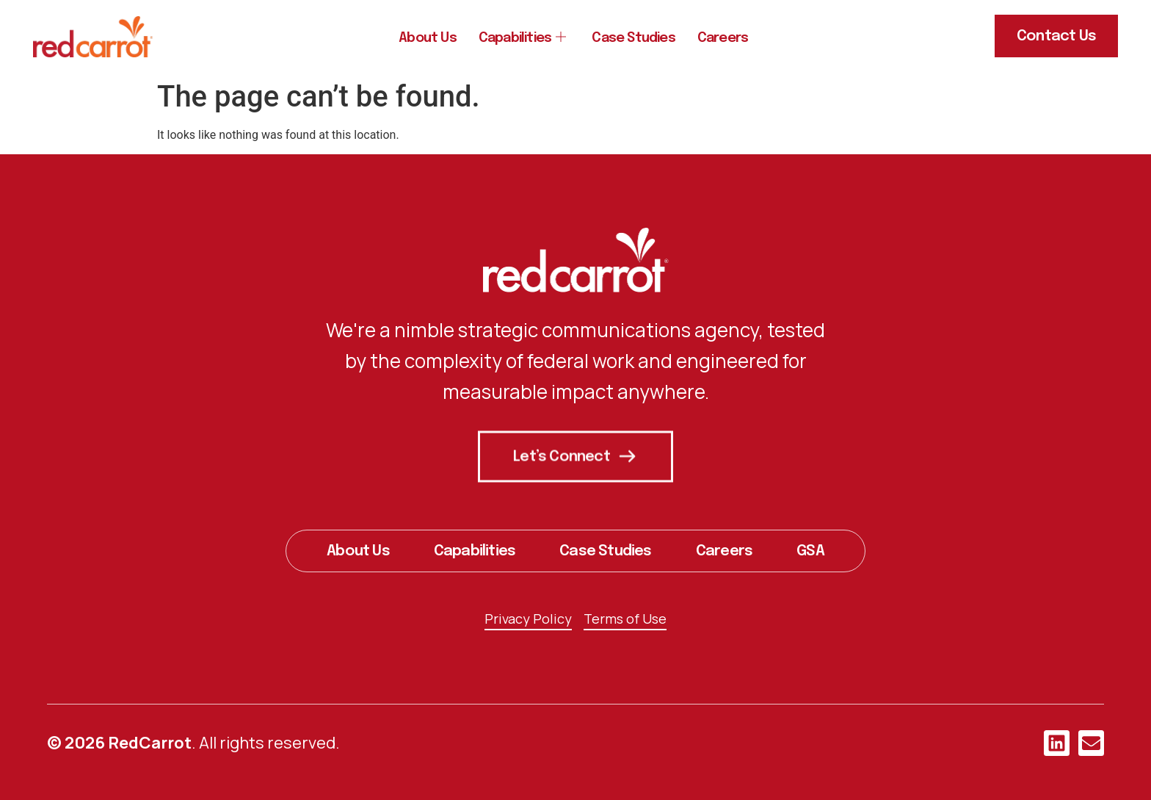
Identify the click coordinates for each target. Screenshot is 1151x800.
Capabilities (517, 38)
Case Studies (637, 38)
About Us (416, 38)
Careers (733, 38)
